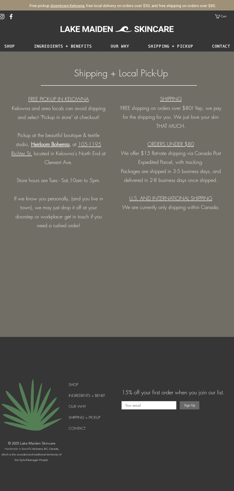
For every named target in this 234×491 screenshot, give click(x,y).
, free (88, 6)
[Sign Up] (189, 405)
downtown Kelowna (67, 6)
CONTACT (77, 428)
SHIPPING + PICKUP (84, 417)
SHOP (73, 384)
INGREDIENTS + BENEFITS (89, 395)
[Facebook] (11, 16)
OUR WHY (77, 406)
